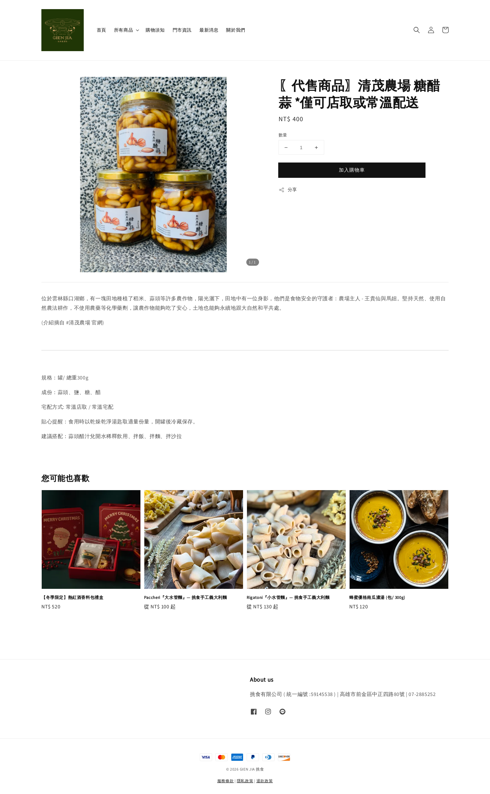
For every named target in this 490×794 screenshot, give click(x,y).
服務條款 (225, 780)
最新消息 (208, 30)
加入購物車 (352, 170)
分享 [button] (288, 190)
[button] (417, 30)
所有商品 (123, 30)
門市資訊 (182, 30)
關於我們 (235, 30)
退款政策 (264, 780)
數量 (283, 135)
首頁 (101, 30)
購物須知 (155, 30)
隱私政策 (245, 780)
